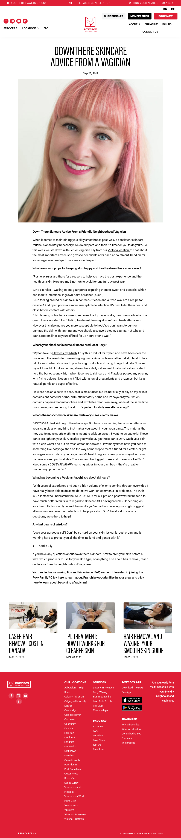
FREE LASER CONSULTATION (92, 3)
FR (173, 9)
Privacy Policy (27, 834)
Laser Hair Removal (103, 688)
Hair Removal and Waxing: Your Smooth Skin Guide (143, 642)
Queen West (71, 774)
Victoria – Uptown (74, 819)
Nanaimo (69, 756)
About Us (98, 727)
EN (165, 9)
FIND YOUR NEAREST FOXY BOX (151, 3)
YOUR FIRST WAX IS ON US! (26, 3)
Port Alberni (70, 765)
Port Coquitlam (72, 769)
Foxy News (99, 740)
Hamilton (69, 733)
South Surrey (71, 783)
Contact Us (150, 32)
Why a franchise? (131, 725)
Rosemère (69, 778)
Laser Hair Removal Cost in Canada (26, 642)
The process (128, 743)
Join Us (166, 24)
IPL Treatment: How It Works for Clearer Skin (85, 642)
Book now (166, 16)
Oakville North (72, 760)
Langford (69, 742)
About (133, 24)
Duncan (68, 729)
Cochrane (69, 719)
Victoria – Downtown (75, 815)
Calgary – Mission (74, 697)
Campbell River (72, 715)
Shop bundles (113, 16)
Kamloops (69, 738)
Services (9, 28)
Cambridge (70, 710)
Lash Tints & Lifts (102, 701)
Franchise (151, 24)
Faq (45, 28)
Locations (29, 28)
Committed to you (131, 734)
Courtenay (70, 724)
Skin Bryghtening (102, 697)
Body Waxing (100, 692)
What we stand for (132, 729)
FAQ (95, 731)
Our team (127, 738)
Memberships (139, 16)
